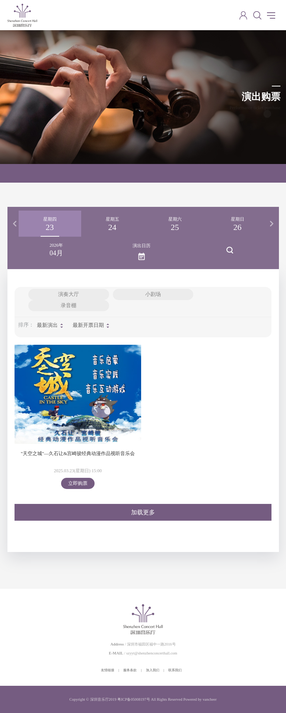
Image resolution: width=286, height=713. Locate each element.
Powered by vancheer (199, 699)
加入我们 (152, 670)
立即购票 (78, 483)
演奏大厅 (68, 294)
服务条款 (130, 670)
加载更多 (143, 512)
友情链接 (107, 670)
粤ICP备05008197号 (133, 699)
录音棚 (68, 305)
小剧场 (153, 294)
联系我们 (175, 670)
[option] (50, 224)
